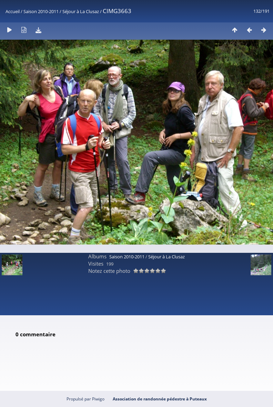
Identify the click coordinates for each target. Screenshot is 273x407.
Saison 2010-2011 (41, 11)
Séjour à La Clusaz (80, 11)
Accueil (13, 11)
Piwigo (98, 399)
